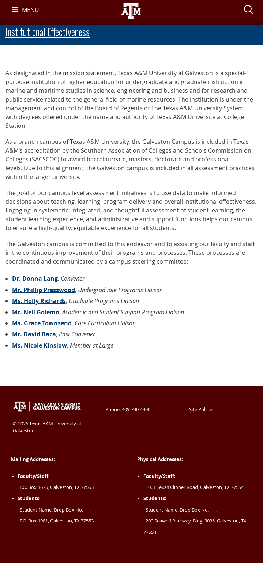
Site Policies (201, 409)
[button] (248, 11)
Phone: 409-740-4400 (127, 409)
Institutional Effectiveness (47, 32)
